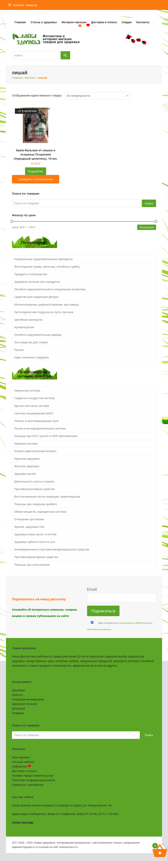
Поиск (149, 203)
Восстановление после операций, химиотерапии (47, 496)
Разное (19, 350)
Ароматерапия (24, 327)
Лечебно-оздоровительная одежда (38, 335)
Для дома (18, 708)
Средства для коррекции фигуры (36, 297)
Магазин (30, 77)
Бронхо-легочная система (31, 406)
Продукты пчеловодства (30, 274)
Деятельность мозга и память (34, 481)
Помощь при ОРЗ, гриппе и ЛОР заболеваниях (45, 436)
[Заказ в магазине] (98, 95)
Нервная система (26, 443)
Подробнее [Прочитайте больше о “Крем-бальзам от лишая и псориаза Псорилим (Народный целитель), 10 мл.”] (35, 171)
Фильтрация (147, 227)
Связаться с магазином (27, 785)
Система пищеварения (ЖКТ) (33, 413)
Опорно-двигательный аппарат (35, 451)
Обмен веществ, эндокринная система (40, 512)
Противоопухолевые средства (34, 489)
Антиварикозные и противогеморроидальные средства (51, 549)
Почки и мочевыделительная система (40, 428)
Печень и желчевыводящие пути (36, 421)
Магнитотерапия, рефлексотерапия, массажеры (46, 304)
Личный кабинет (23, 762)
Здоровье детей (25, 474)
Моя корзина (20, 757)
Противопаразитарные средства (36, 557)
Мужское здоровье (27, 458)
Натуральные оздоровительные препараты (43, 259)
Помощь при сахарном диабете (35, 504)
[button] (22, 5)
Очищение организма (29, 519)
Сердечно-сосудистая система (34, 398)
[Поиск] (65, 55)
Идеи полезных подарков (31, 357)
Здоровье (18, 690)
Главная (17, 77)
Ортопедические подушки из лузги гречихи (43, 312)
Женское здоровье (26, 466)
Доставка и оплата (24, 771)
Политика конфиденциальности (33, 780)
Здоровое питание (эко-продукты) (37, 282)
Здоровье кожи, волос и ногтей (35, 534)
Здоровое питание (24, 704)
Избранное (21, 766)
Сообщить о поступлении (35, 179)
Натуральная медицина (28, 699)
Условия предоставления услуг (33, 775)
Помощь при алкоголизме (32, 565)
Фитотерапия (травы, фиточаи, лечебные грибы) (47, 266)
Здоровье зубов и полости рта (34, 542)
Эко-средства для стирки (31, 342)
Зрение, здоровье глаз (29, 527)
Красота (17, 695)
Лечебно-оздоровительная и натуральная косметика (50, 289)
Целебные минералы (28, 319)
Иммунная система (27, 390)
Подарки (18, 713)
